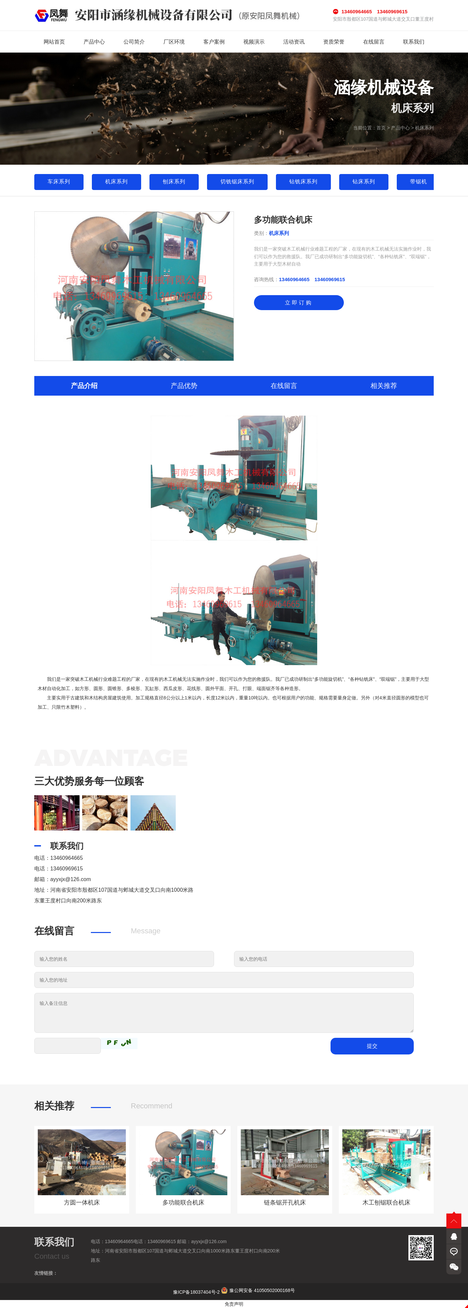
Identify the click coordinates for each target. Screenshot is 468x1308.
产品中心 (94, 42)
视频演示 (254, 42)
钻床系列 (363, 181)
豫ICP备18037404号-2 (196, 1292)
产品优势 (184, 385)
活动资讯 (294, 42)
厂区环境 (174, 42)
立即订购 (299, 302)
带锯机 (418, 181)
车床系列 (59, 181)
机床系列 (424, 127)
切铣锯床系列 (237, 181)
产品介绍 (84, 385)
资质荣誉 (334, 42)
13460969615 (330, 279)
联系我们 (413, 42)
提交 (372, 1046)
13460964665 (294, 279)
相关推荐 (383, 385)
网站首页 (54, 42)
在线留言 (373, 42)
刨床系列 (174, 181)
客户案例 (214, 42)
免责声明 (234, 1304)
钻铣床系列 (303, 181)
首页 (381, 127)
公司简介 (134, 42)
